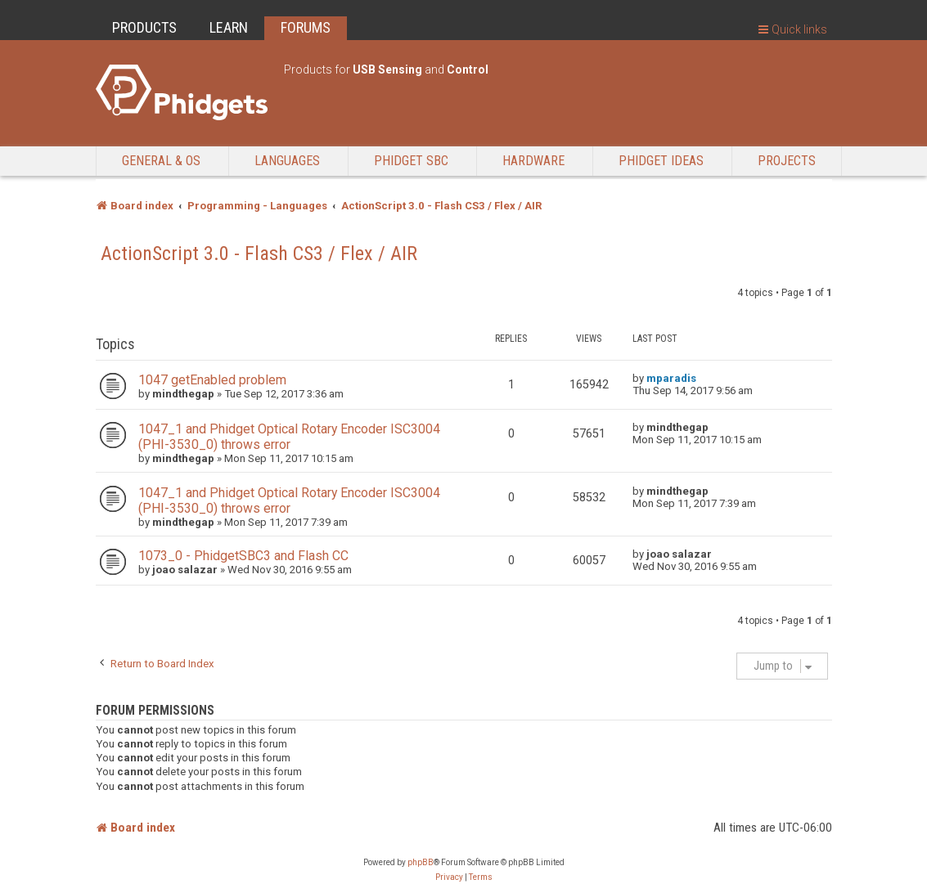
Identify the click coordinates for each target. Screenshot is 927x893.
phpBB (420, 862)
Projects (787, 160)
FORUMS (306, 27)
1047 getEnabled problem (212, 380)
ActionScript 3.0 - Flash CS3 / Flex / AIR (259, 253)
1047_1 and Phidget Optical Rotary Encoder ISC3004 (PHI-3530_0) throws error (289, 436)
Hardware (533, 160)
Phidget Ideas (661, 160)
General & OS (161, 160)
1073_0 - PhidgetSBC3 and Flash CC (243, 555)
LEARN (228, 27)
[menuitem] (449, 877)
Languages (287, 160)
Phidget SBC (411, 160)
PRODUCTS (144, 27)
